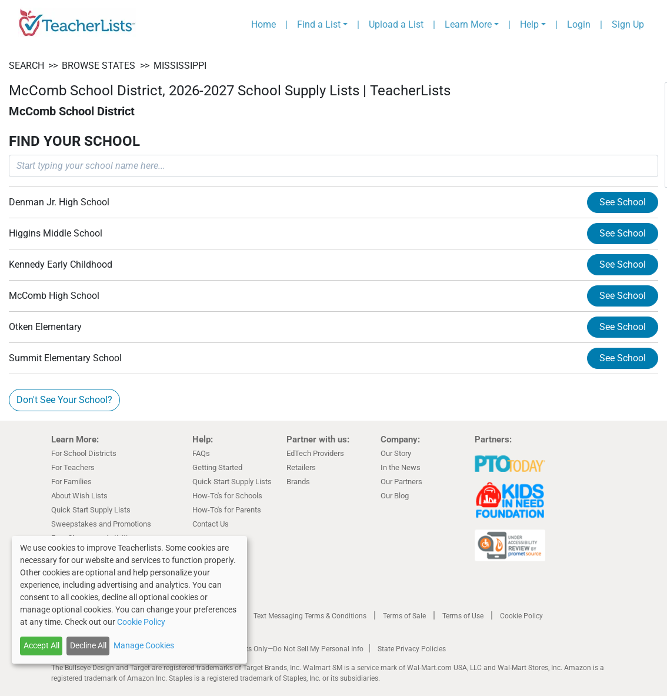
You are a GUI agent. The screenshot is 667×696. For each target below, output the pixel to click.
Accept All (41, 645)
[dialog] (129, 600)
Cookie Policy (521, 616)
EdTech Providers (315, 453)
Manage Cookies (144, 645)
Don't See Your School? (64, 399)
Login (579, 24)
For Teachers (73, 467)
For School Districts (83, 453)
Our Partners (401, 481)
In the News (401, 467)
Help (529, 24)
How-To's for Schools (227, 495)
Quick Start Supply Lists (91, 509)
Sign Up (628, 24)
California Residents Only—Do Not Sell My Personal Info (275, 649)
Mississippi (180, 65)
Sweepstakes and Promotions (101, 523)
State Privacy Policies (412, 649)
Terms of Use (462, 616)
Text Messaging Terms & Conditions (310, 616)
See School (622, 202)
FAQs (201, 453)
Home (263, 24)
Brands (298, 481)
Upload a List (396, 24)
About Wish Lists (79, 495)
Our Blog (395, 495)
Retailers (301, 467)
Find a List (319, 24)
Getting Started (217, 467)
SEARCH (26, 65)
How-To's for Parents (226, 509)
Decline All (88, 645)
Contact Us (210, 523)
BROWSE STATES (98, 65)
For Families (71, 481)
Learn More (468, 24)
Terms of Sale (404, 616)
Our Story (396, 453)
